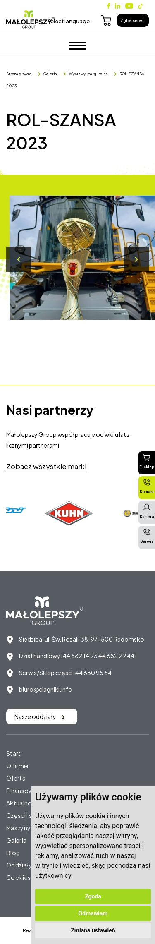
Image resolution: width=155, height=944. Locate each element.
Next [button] (136, 259)
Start (13, 753)
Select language (68, 21)
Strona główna (19, 74)
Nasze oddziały (39, 716)
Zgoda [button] (93, 896)
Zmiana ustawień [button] (93, 930)
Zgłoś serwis (132, 20)
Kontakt (147, 486)
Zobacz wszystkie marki (46, 466)
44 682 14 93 (80, 655)
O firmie (17, 765)
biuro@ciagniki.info (45, 689)
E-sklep (146, 461)
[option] (70, 513)
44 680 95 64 (93, 672)
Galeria (50, 74)
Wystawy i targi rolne (88, 74)
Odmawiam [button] (93, 913)
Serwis (146, 536)
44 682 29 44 (116, 655)
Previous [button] (18, 259)
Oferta (16, 778)
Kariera (147, 511)
